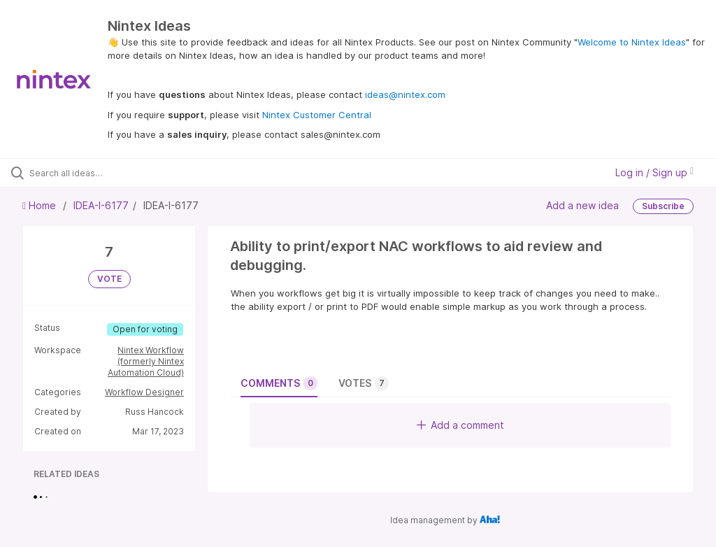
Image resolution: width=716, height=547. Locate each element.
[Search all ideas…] (94, 172)
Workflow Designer (144, 392)
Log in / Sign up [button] (654, 172)
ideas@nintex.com (405, 94)
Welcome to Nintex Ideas (632, 42)
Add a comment (460, 425)
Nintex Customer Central (316, 114)
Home (40, 205)
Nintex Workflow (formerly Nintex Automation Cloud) (146, 361)
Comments (279, 383)
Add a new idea (582, 205)
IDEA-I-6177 (101, 205)
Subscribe (663, 206)
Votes (363, 383)
